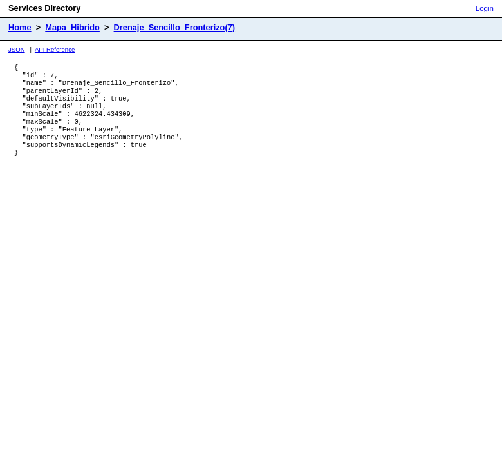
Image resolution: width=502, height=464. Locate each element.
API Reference (55, 49)
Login (485, 8)
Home (20, 27)
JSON (16, 49)
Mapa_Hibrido (72, 27)
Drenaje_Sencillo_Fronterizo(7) (174, 27)
